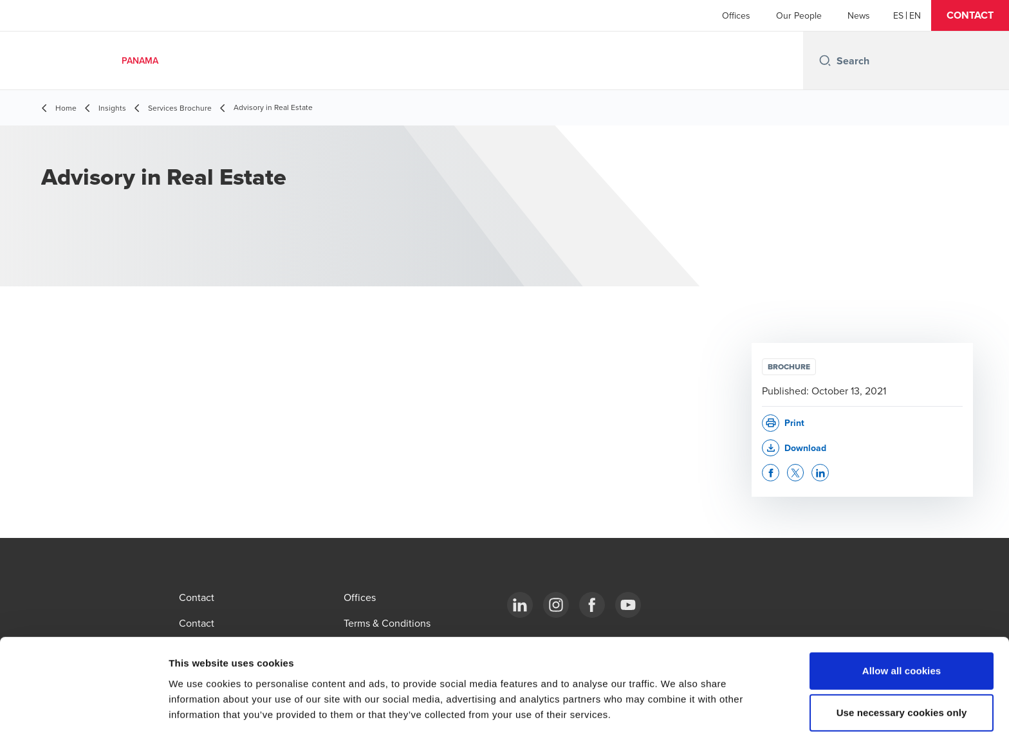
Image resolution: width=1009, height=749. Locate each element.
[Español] (898, 15)
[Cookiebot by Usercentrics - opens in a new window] (83, 724)
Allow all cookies (901, 632)
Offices (736, 15)
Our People (799, 15)
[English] (915, 15)
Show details (675, 723)
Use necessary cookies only (902, 674)
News (858, 15)
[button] (970, 15)
